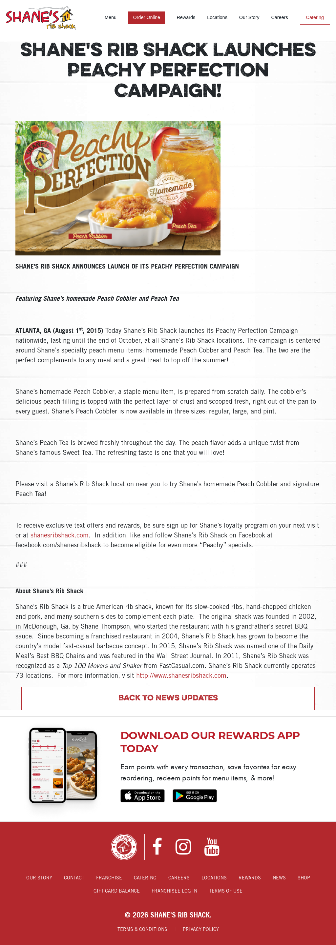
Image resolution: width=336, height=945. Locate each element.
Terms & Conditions (142, 930)
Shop (304, 878)
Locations (217, 17)
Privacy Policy (201, 930)
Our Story (249, 17)
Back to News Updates (168, 698)
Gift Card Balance (117, 891)
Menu (110, 17)
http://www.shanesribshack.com (181, 676)
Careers (279, 17)
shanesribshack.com (60, 536)
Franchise (109, 878)
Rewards (186, 17)
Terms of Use (225, 891)
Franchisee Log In (174, 891)
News (279, 878)
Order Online (146, 17)
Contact (74, 878)
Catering (315, 17)
